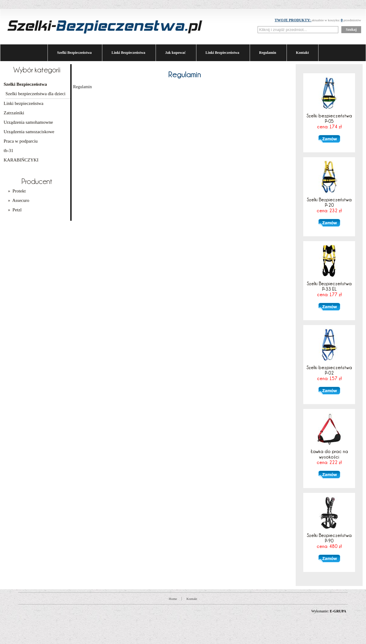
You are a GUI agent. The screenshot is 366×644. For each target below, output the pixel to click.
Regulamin (267, 52)
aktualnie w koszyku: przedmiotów (318, 20)
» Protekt (17, 191)
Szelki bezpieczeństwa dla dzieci (35, 93)
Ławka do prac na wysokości (329, 457)
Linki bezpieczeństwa (23, 103)
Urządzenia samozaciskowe (29, 131)
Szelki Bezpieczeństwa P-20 (329, 205)
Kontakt (302, 52)
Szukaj (351, 29)
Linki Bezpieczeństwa (128, 52)
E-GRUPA (338, 611)
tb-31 (8, 150)
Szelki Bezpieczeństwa (74, 52)
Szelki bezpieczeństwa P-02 (329, 373)
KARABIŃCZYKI (21, 160)
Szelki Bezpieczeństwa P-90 (329, 541)
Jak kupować (175, 52)
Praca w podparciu (21, 141)
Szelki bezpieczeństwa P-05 (329, 121)
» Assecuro (18, 200)
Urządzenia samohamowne (28, 122)
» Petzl (15, 209)
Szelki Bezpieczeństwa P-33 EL (329, 289)
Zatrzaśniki (14, 112)
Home (173, 599)
